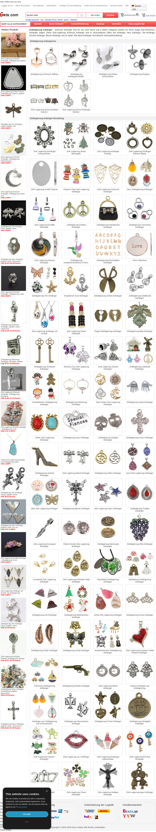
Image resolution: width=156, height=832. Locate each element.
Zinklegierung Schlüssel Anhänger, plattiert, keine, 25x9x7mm (10, 327)
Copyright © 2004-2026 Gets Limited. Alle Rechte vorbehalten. (78, 827)
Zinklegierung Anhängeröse (43, 41)
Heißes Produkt (9, 30)
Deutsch (138, 6)
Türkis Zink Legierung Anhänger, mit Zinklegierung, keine (13, 461)
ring (41, 20)
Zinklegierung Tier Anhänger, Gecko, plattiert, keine (12, 494)
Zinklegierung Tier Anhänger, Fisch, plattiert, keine (12, 228)
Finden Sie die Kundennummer (95, 6)
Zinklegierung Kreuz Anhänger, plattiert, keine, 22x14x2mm (12, 725)
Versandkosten (38, 6)
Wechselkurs (51, 6)
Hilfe (127, 6)
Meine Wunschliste (23, 6)
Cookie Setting (5, 830)
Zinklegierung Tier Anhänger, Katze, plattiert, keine (12, 625)
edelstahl (73, 20)
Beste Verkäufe (56, 24)
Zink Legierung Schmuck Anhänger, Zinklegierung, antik (12, 293)
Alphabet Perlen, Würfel (54, 20)
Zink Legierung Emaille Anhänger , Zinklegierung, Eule (13, 428)
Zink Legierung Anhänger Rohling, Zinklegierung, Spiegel (12, 658)
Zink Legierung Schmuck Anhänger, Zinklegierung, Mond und (13, 194)
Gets (9, 14)
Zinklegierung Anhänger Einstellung (47, 118)
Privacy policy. (21, 807)
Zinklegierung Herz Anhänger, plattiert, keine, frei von (12, 526)
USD (134, 9)
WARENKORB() (131, 15)
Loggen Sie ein (7, 6)
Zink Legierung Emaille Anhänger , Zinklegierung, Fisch (13, 559)
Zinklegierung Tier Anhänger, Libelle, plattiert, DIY (12, 125)
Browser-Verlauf (116, 6)
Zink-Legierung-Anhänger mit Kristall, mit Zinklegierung (12, 592)
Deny (27, 822)
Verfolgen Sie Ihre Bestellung (70, 6)
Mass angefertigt (136, 24)
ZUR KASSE (150, 16)
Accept (27, 814)
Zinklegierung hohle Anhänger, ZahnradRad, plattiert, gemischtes (12, 691)
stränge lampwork (32, 20)
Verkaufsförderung (79, 24)
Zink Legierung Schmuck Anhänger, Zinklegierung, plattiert (13, 60)
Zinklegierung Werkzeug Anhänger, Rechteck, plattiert (12, 361)
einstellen (116, 24)
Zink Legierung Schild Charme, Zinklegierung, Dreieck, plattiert (12, 92)
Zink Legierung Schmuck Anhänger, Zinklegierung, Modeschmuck (10, 159)
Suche (110, 15)
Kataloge (100, 24)
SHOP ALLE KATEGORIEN (13, 24)
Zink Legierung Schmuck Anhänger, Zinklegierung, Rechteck (10, 394)
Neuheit (38, 24)
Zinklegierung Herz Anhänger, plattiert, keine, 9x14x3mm (12, 260)
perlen (66, 20)
